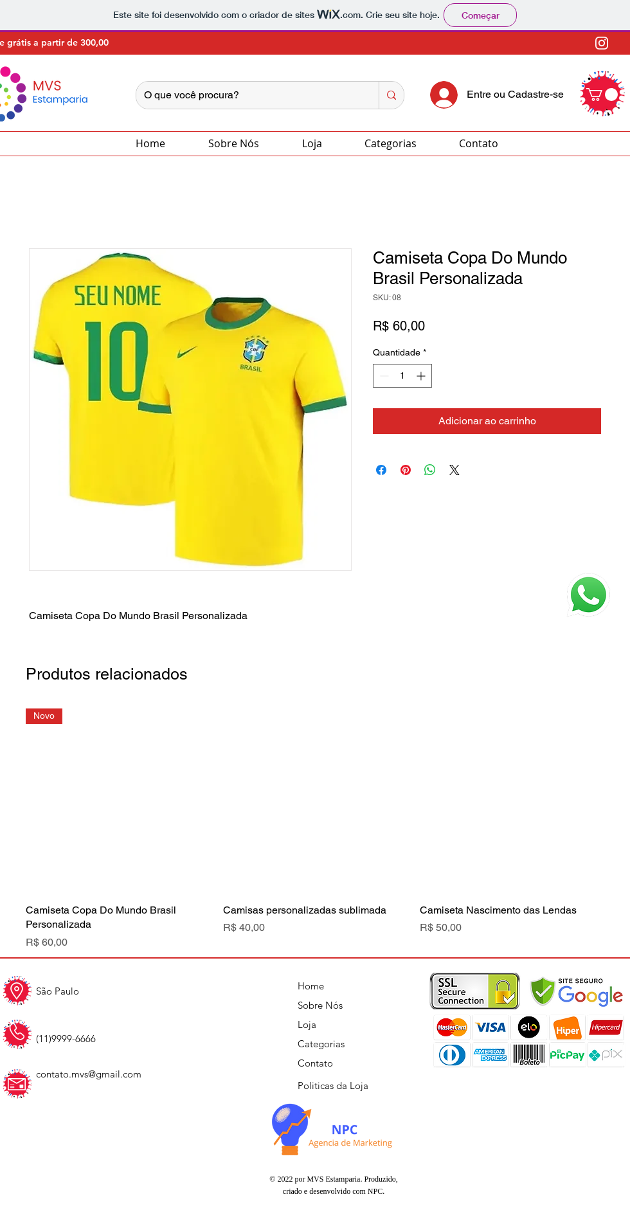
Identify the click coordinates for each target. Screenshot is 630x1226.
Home (311, 986)
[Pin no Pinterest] (405, 470)
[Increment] (422, 376)
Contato (315, 1063)
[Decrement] (383, 376)
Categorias (321, 1044)
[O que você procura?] (248, 95)
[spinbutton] (402, 376)
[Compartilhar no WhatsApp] (430, 470)
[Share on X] (454, 470)
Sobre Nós (320, 1005)
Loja (307, 1024)
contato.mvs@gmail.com (88, 1074)
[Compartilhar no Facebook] (381, 470)
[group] (315, 829)
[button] (602, 94)
